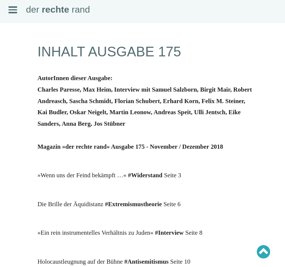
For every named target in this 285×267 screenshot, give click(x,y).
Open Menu (13, 9)
